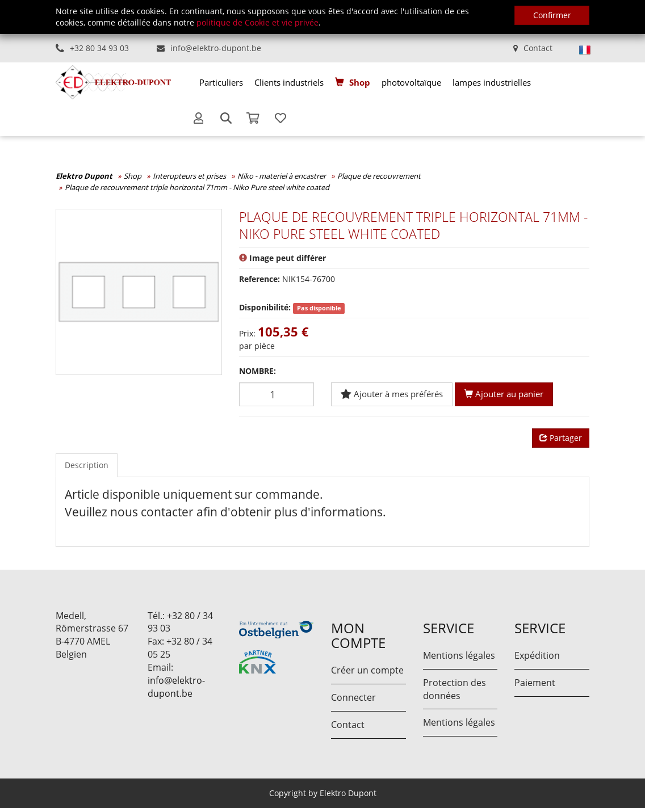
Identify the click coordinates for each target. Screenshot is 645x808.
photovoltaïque (411, 82)
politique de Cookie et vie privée (257, 22)
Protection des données (454, 689)
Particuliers (221, 82)
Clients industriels (289, 82)
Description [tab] (86, 465)
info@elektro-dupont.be (215, 48)
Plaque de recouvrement (379, 176)
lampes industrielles (492, 82)
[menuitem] (221, 82)
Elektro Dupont (84, 176)
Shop (359, 82)
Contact (537, 48)
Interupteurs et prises (189, 176)
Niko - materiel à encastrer (281, 176)
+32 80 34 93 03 (99, 48)
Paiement (534, 682)
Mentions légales (459, 655)
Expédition (537, 655)
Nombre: (257, 370)
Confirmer (552, 15)
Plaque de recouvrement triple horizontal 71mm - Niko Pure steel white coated (197, 187)
